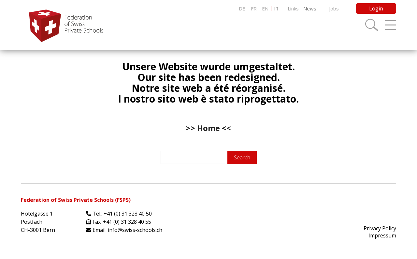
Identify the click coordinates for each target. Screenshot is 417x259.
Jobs (334, 8)
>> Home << (208, 127)
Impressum (382, 235)
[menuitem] (242, 8)
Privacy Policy (380, 228)
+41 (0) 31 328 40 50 (128, 213)
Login (376, 8)
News (309, 8)
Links (293, 8)
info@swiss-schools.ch (135, 230)
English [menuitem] (265, 8)
